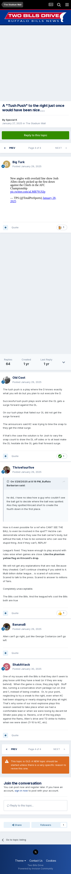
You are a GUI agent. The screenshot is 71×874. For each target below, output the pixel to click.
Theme (20, 860)
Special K (11, 119)
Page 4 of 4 (35, 148)
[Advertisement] (35, 63)
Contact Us (36, 860)
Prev (12, 148)
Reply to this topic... (20, 805)
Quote (15, 227)
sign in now (21, 790)
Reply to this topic (35, 135)
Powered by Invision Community (35, 868)
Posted (26, 166)
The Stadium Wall (36, 123)
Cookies (51, 860)
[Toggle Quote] (8, 481)
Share (17, 825)
